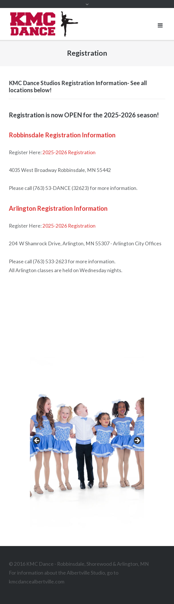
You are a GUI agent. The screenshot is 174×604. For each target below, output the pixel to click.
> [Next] (137, 441)
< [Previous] (37, 441)
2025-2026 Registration (69, 152)
